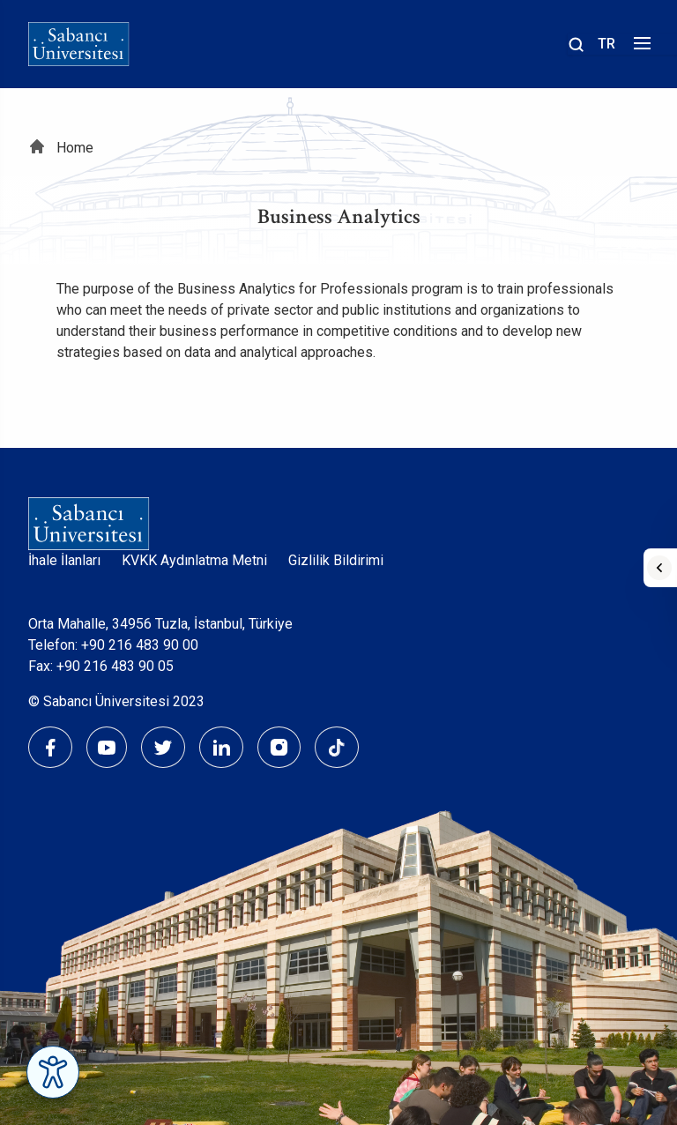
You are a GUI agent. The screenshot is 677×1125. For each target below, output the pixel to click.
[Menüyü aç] (640, 48)
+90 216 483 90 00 (139, 645)
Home (74, 147)
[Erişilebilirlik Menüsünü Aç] (52, 1072)
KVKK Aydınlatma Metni (194, 560)
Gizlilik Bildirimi (335, 560)
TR (606, 43)
